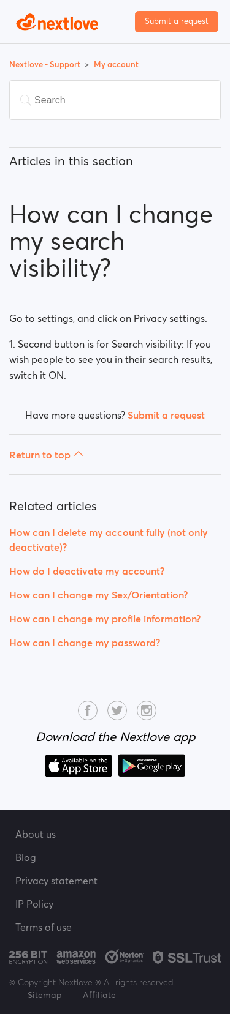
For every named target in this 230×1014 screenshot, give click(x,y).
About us (35, 834)
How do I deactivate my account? (86, 571)
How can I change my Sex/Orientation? (98, 595)
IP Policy (34, 904)
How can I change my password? (84, 642)
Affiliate (99, 995)
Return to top (46, 455)
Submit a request (177, 21)
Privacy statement (56, 880)
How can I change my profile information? (105, 619)
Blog (25, 857)
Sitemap (45, 995)
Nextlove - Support (45, 64)
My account (116, 64)
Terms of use (43, 927)
